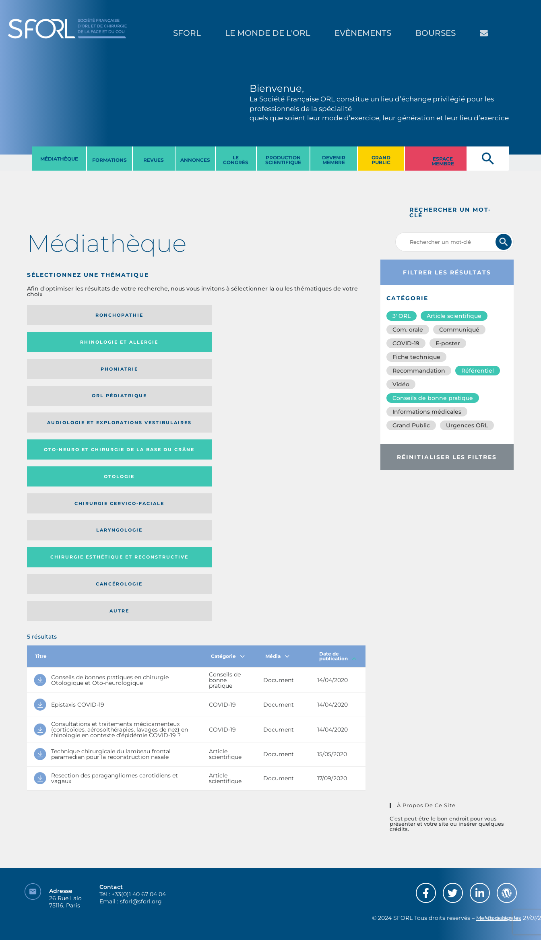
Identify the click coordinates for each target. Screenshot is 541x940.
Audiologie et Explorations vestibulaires (56, 344)
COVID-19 (405, 343)
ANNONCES (195, 160)
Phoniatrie (235, 315)
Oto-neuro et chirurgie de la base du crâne (144, 344)
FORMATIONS (109, 160)
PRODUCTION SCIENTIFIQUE (283, 160)
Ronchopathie (66, 315)
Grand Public (411, 425)
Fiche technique (416, 357)
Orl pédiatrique (319, 315)
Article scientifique (454, 316)
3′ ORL (401, 316)
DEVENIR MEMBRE (333, 160)
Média (277, 425)
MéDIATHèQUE (59, 159)
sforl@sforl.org (141, 890)
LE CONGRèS (235, 160)
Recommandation (418, 370)
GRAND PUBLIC (381, 160)
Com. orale (407, 329)
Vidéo (400, 384)
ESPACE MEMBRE (443, 161)
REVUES (153, 160)
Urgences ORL (467, 425)
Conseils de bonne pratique (432, 398)
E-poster (448, 343)
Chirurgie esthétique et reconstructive (144, 376)
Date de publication (338, 425)
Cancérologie (235, 377)
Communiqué (459, 329)
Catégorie (228, 425)
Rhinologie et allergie (141, 315)
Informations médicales (426, 411)
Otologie (235, 345)
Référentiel (477, 370)
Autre (320, 377)
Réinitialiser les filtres (447, 457)
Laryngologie (66, 377)
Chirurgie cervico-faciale (319, 344)
